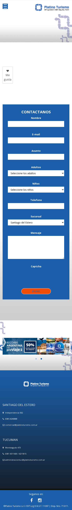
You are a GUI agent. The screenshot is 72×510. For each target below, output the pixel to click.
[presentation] (34, 276)
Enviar (36, 291)
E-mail (36, 134)
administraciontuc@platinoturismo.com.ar (25, 459)
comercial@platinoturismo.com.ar (21, 425)
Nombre (36, 118)
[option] (36, 346)
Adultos (36, 167)
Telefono (36, 200)
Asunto (36, 150)
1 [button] (33, 359)
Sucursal (36, 216)
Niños (36, 183)
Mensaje (36, 232)
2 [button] (38, 359)
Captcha (36, 266)
